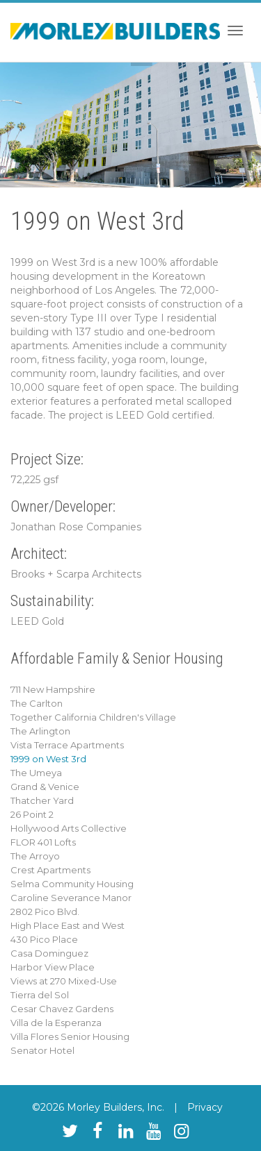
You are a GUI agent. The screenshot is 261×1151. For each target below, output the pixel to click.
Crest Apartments (50, 869)
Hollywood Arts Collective (68, 828)
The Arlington (40, 731)
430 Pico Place (44, 939)
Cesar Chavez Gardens (61, 1008)
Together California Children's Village (93, 717)
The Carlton (36, 703)
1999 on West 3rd (48, 758)
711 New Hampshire (52, 689)
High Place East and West (67, 925)
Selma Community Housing (72, 883)
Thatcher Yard (42, 800)
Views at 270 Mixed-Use (63, 980)
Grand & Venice (44, 786)
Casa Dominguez (49, 953)
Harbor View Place (52, 967)
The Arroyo (35, 856)
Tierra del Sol (39, 994)
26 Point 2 (32, 814)
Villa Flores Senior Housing (69, 1036)
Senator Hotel (42, 1050)
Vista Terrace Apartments (67, 744)
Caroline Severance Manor (71, 897)
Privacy (205, 1107)
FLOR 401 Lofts (43, 842)
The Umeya (36, 772)
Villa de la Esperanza (56, 1022)
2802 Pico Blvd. (44, 911)
